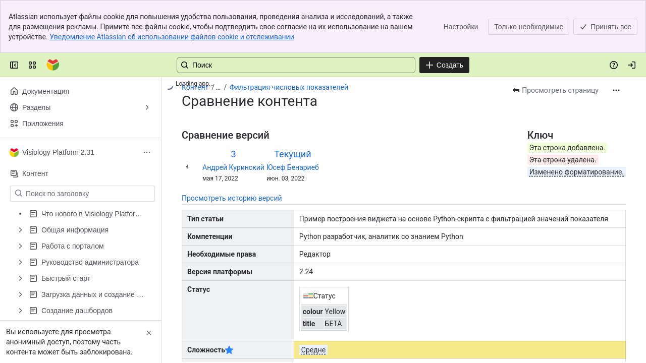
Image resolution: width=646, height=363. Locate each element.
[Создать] (444, 65)
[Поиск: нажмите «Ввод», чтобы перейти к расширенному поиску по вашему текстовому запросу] (296, 65)
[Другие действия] (616, 90)
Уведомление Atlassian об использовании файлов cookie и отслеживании (171, 37)
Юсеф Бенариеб (292, 167)
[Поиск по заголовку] (88, 194)
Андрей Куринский (233, 167)
